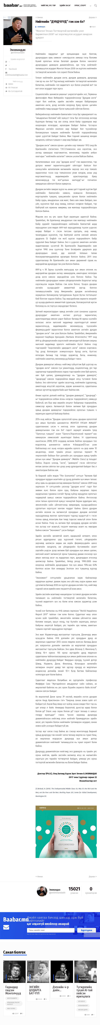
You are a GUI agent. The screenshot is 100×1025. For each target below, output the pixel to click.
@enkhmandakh (17, 53)
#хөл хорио (11, 1008)
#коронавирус (12, 998)
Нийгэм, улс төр (48, 5)
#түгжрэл (81, 1001)
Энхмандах (41, 27)
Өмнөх (39, 17)
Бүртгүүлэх (86, 930)
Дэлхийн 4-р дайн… (61, 988)
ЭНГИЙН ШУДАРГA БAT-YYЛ (35, 990)
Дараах (93, 17)
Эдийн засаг (65, 5)
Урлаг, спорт (80, 5)
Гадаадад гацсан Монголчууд (13, 990)
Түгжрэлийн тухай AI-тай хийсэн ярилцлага (84, 991)
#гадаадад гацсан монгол (13, 1003)
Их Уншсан (11, 88)
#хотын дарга (83, 1010)
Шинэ (9, 84)
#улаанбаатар (83, 1005)
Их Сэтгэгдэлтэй (13, 91)
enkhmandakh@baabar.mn (16, 74)
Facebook (11, 69)
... (90, 5)
